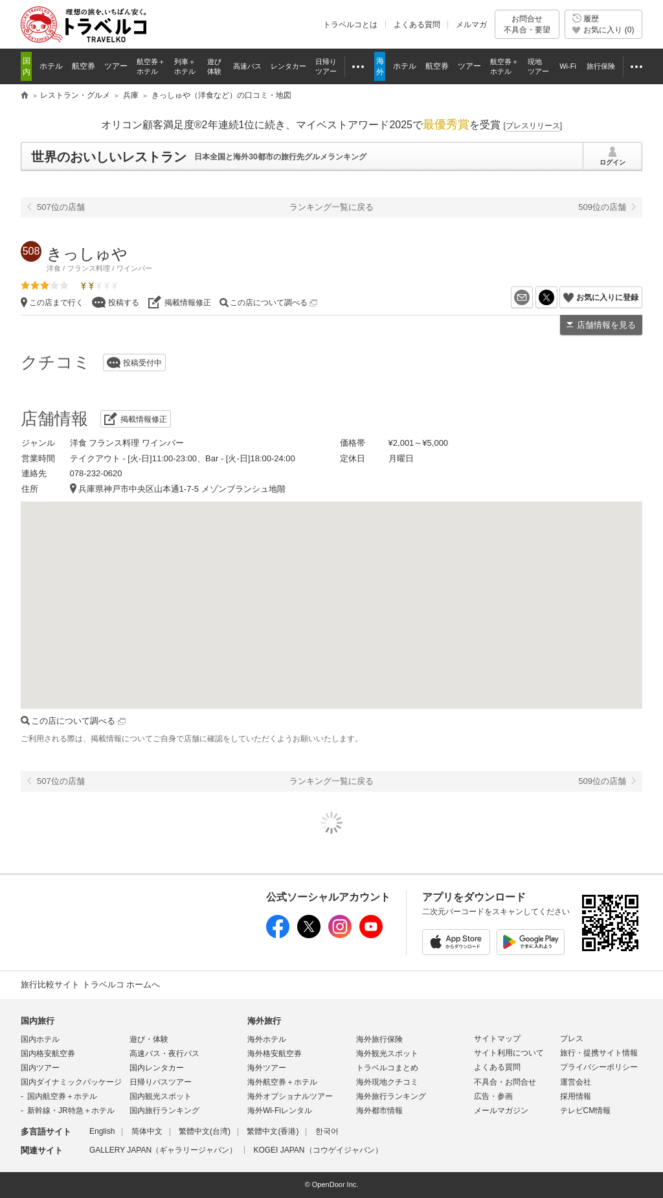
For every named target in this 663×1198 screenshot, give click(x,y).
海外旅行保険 (379, 1039)
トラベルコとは (350, 25)
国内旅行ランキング (164, 1110)
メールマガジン (501, 1110)
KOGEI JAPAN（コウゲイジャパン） (317, 1150)
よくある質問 (417, 25)
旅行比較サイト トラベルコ (24, 95)
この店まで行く (56, 302)
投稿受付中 (142, 362)
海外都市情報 (379, 1110)
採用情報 (575, 1096)
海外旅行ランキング (391, 1096)
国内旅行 (37, 1021)
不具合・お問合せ (505, 1082)
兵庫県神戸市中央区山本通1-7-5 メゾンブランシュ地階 (182, 489)
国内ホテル (40, 1039)
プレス (571, 1038)
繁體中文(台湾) (204, 1131)
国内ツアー (40, 1067)
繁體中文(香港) (272, 1131)
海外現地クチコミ (387, 1082)
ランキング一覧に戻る (331, 207)
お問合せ (527, 24)
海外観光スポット (387, 1053)
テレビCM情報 (585, 1110)
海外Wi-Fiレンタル (279, 1110)
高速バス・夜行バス (164, 1053)
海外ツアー (266, 1067)
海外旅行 (264, 1021)
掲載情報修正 (187, 302)
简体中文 (147, 1131)
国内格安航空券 (48, 1053)
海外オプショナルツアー (290, 1096)
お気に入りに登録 (607, 297)
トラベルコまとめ (387, 1067)
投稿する (123, 302)
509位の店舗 (602, 207)
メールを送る (532, 297)
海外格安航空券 (274, 1053)
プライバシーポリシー (599, 1067)
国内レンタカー (156, 1067)
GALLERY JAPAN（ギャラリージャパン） (163, 1150)
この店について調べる (273, 302)
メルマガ (471, 25)
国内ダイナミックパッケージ (71, 1082)
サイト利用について (509, 1052)
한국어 (327, 1131)
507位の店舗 (61, 207)
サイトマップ (497, 1038)
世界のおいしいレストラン (108, 157)
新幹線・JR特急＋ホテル (71, 1110)
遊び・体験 (148, 1039)
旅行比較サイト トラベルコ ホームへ (90, 984)
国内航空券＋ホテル (62, 1096)
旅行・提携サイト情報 (599, 1052)
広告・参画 (493, 1096)
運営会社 (575, 1082)
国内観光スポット (160, 1096)
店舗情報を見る (606, 325)
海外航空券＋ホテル (282, 1082)
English (102, 1131)
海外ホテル (266, 1039)
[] (532, 125)
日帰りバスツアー (160, 1082)
